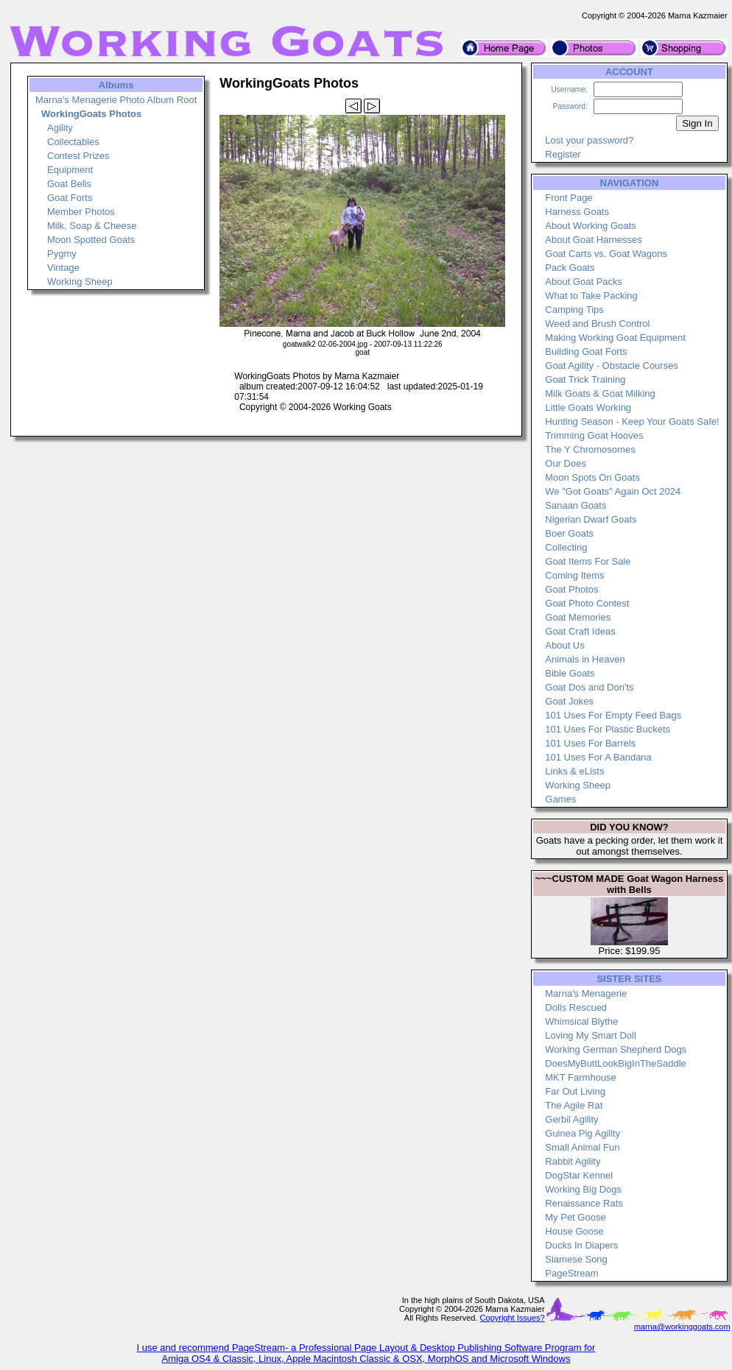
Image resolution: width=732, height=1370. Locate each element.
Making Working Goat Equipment (615, 337)
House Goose (574, 1231)
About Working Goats (590, 225)
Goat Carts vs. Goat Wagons (606, 253)
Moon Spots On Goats (592, 477)
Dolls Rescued (576, 1007)
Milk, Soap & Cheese (91, 225)
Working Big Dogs (583, 1189)
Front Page (568, 197)
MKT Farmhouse (580, 1077)
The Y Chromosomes (590, 449)
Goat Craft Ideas (580, 631)
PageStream (571, 1273)
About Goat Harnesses (593, 239)
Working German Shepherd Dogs (615, 1049)
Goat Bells (69, 183)
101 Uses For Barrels (590, 743)
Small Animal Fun (582, 1147)
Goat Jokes (569, 701)
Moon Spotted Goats (91, 239)
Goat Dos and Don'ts (589, 687)
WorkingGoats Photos (91, 113)
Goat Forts (69, 197)
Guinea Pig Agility (582, 1133)
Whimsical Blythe (581, 1021)
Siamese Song (576, 1259)
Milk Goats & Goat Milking (600, 393)
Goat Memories (577, 617)
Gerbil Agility (571, 1119)
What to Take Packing (591, 295)
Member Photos (81, 211)
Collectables (73, 141)
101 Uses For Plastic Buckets (607, 729)
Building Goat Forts (586, 351)
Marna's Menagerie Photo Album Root (116, 99)
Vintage (63, 267)
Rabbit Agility (572, 1161)
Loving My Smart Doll (590, 1035)
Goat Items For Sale (587, 561)
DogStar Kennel (579, 1175)
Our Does (565, 463)
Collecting (566, 547)
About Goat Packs (583, 281)
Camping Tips (574, 309)
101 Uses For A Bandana (598, 757)
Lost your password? (589, 140)
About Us (564, 645)
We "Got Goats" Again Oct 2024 (612, 491)
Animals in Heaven (584, 659)
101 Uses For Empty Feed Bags (613, 715)
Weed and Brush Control (597, 323)
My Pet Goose (575, 1217)
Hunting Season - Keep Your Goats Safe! (632, 421)
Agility (60, 127)
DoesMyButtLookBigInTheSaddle (615, 1063)
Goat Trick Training (585, 379)
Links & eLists (574, 771)
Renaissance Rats (584, 1203)
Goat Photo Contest (587, 603)
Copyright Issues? (512, 1317)
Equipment (70, 169)
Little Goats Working (588, 407)
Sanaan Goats (575, 505)
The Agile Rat (573, 1105)
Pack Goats (569, 267)
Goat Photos (571, 589)
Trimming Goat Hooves (594, 435)
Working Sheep (80, 281)
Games (560, 799)
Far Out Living (575, 1091)
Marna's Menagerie (586, 993)
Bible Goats (569, 673)
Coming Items (574, 575)
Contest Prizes (78, 155)
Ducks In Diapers (581, 1245)
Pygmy (62, 253)
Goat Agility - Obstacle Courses (611, 365)
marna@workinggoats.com (682, 1326)
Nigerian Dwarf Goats (590, 519)
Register (562, 154)
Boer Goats (569, 533)
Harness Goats (577, 211)
